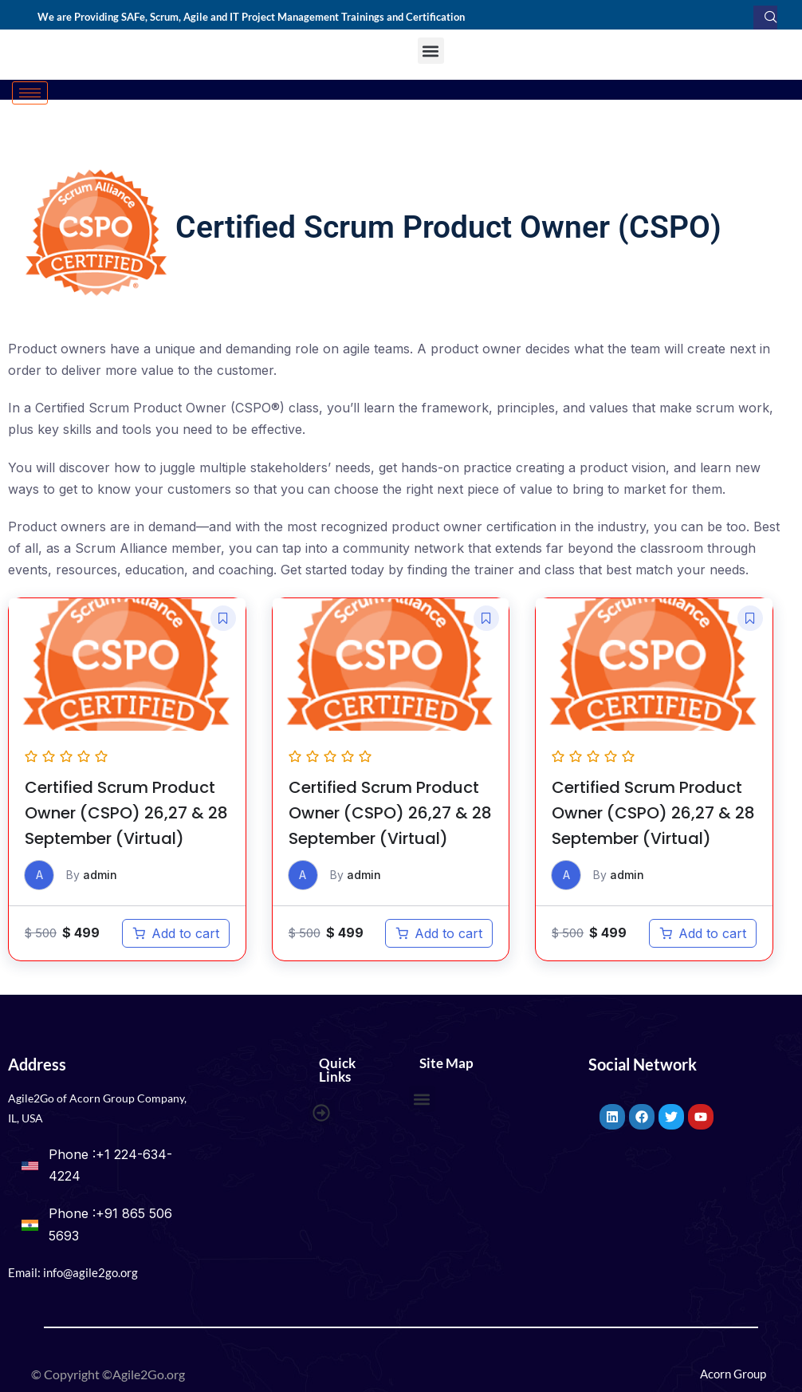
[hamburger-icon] (30, 92)
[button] (431, 50)
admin (100, 874)
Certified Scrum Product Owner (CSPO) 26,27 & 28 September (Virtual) (126, 813)
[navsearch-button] (765, 18)
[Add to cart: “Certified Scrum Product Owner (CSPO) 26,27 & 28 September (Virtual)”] (176, 934)
